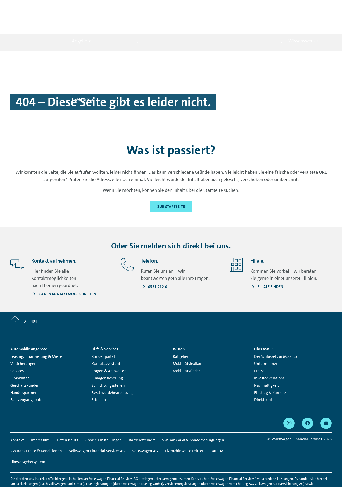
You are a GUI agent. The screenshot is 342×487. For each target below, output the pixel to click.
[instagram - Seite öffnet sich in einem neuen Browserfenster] (289, 400)
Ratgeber (180, 333)
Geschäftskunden (25, 362)
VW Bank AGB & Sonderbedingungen (193, 417)
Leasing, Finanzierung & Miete (36, 333)
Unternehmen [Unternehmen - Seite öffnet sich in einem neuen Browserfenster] (266, 340)
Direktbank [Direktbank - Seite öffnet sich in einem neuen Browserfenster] (263, 376)
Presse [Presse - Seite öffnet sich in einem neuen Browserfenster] (259, 348)
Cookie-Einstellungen (104, 417)
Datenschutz (67, 417)
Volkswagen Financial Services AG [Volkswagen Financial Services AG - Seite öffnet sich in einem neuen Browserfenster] (97, 428)
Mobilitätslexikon (187, 340)
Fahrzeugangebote (26, 376)
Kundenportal (103, 333)
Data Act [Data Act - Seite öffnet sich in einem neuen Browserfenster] (218, 428)
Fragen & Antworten (109, 348)
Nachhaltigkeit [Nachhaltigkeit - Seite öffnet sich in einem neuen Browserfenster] (266, 362)
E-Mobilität (19, 355)
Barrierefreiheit (142, 417)
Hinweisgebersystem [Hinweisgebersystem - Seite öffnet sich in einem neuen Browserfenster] (27, 438)
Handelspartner (23, 369)
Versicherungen (23, 340)
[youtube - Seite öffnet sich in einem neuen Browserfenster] (326, 400)
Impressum (40, 417)
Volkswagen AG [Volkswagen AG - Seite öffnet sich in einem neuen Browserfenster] (145, 428)
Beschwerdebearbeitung (112, 369)
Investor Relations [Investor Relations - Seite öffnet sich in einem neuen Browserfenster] (269, 355)
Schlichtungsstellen (108, 362)
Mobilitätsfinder (186, 348)
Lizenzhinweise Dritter (184, 428)
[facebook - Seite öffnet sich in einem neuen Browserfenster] (307, 400)
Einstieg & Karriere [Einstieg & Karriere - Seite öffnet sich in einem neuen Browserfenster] (270, 369)
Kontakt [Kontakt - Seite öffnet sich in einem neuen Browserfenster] (17, 417)
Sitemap (99, 376)
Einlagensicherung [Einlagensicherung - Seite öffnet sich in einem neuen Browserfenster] (107, 355)
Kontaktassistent (106, 340)
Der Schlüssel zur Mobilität (276, 333)
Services (17, 348)
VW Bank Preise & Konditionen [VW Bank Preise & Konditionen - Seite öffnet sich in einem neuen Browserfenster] (36, 428)
